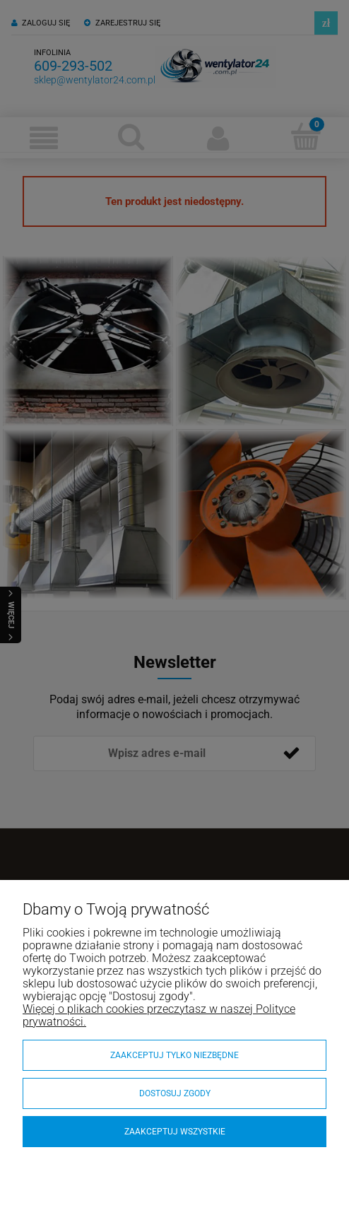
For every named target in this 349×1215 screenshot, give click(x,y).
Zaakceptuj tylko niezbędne (174, 1055)
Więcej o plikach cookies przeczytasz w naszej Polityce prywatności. (159, 1015)
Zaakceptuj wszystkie (174, 1132)
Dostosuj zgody (175, 1093)
